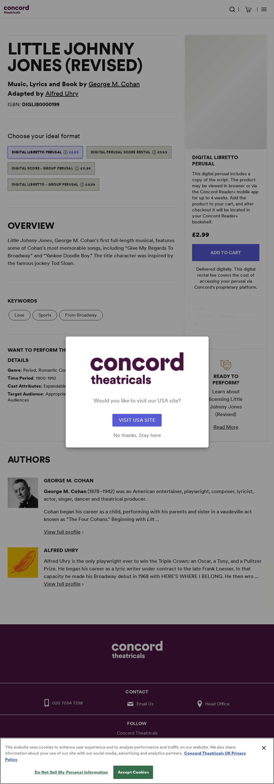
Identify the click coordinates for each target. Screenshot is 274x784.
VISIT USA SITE (137, 420)
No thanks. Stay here (137, 435)
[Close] (264, 754)
